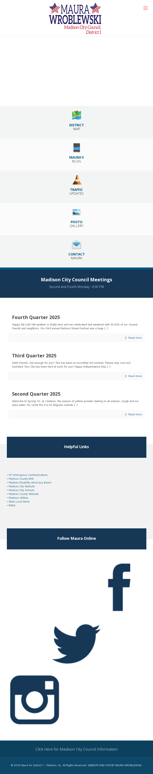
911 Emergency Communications (28, 474)
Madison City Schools (21, 490)
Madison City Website (22, 486)
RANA (12, 505)
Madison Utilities (18, 497)
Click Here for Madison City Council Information (76, 749)
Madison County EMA (21, 478)
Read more (135, 337)
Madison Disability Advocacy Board (30, 482)
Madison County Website (24, 493)
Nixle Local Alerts (19, 501)
